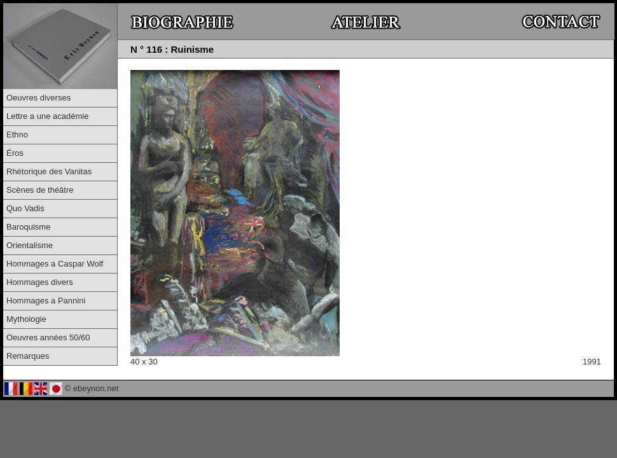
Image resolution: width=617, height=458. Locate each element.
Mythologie (26, 319)
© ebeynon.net (92, 388)
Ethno (17, 134)
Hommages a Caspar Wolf (54, 263)
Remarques (27, 356)
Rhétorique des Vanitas (49, 171)
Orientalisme (29, 245)
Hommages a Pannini (45, 300)
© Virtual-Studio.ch (192, 388)
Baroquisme (28, 227)
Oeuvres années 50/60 (48, 337)
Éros (15, 153)
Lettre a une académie (47, 116)
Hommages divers (39, 282)
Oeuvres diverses (38, 97)
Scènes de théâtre (40, 190)
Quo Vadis (25, 208)
